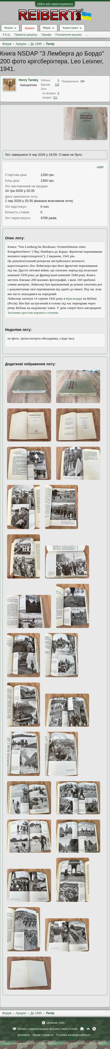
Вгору (88, 1029)
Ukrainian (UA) (55, 1022)
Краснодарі (74, 298)
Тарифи (46, 34)
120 (57, 84)
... (87, 34)
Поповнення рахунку (68, 34)
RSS (94, 1029)
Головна (82, 1029)
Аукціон (29, 28)
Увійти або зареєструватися (55, 3)
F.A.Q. (7, 34)
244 (82, 81)
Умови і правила (42, 1034)
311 (55, 97)
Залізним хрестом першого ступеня (33, 312)
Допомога (23, 1034)
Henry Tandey (28, 80)
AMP (100, 167)
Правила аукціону (26, 34)
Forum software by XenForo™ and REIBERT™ (55, 1043)
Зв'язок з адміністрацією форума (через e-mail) (47, 1028)
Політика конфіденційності (73, 1034)
